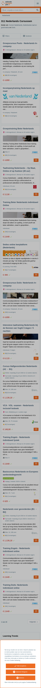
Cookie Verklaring (15, 660)
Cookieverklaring (31, 682)
